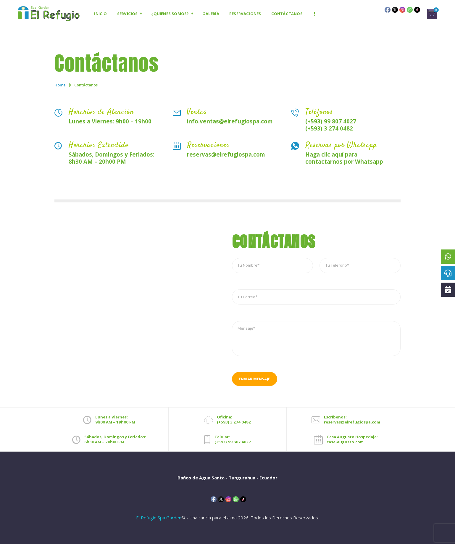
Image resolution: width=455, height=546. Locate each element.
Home (60, 85)
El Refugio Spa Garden (158, 520)
